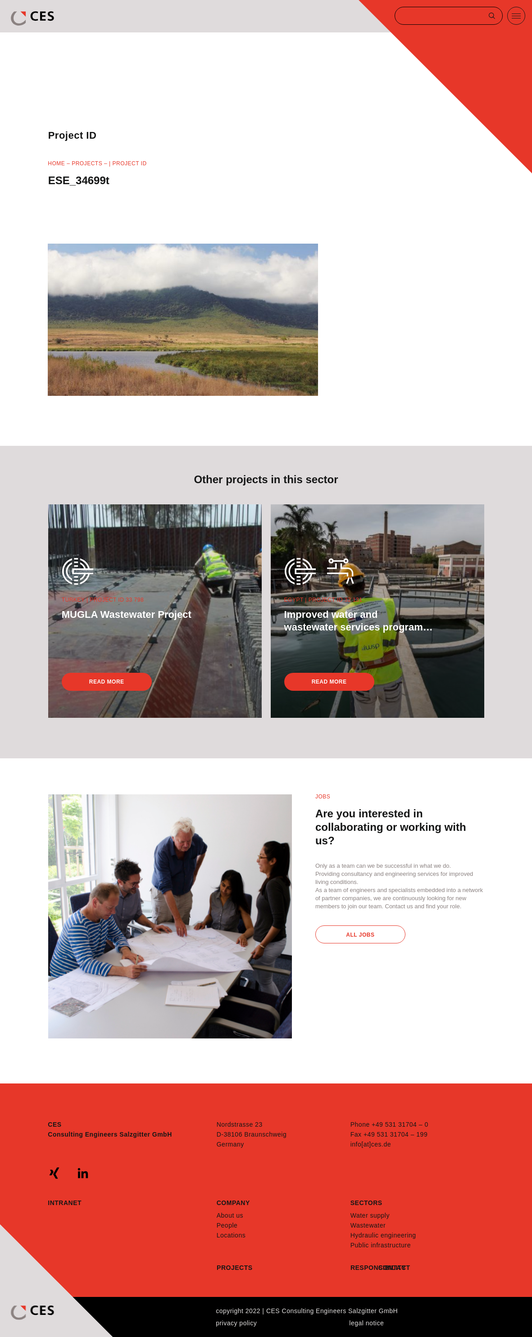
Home (56, 163)
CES (33, 18)
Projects (87, 163)
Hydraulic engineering (383, 1235)
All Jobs (360, 935)
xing (54, 1173)
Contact (392, 1267)
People (227, 1225)
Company (233, 1202)
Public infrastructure (380, 1245)
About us (230, 1215)
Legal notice (366, 1323)
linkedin (83, 1173)
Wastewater (368, 1225)
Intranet (65, 1202)
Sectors (366, 1202)
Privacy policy (236, 1323)
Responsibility (364, 1267)
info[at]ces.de (370, 1144)
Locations (231, 1235)
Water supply (370, 1215)
